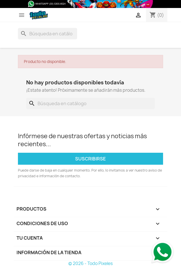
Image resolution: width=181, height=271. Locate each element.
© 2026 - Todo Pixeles (90, 263)
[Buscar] (47, 33)
